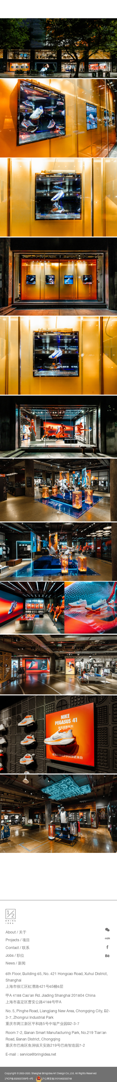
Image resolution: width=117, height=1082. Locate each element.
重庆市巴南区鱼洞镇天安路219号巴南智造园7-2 (45, 1046)
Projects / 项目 (18, 940)
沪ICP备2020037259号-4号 (19, 1079)
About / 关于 (16, 932)
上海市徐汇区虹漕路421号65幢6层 (34, 987)
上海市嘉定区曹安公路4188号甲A (33, 1002)
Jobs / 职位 (15, 956)
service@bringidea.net (38, 1055)
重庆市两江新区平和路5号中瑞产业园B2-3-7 (42, 1024)
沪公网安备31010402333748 (54, 1079)
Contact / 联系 (17, 948)
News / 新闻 (15, 963)
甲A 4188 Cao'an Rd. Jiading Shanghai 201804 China (50, 996)
